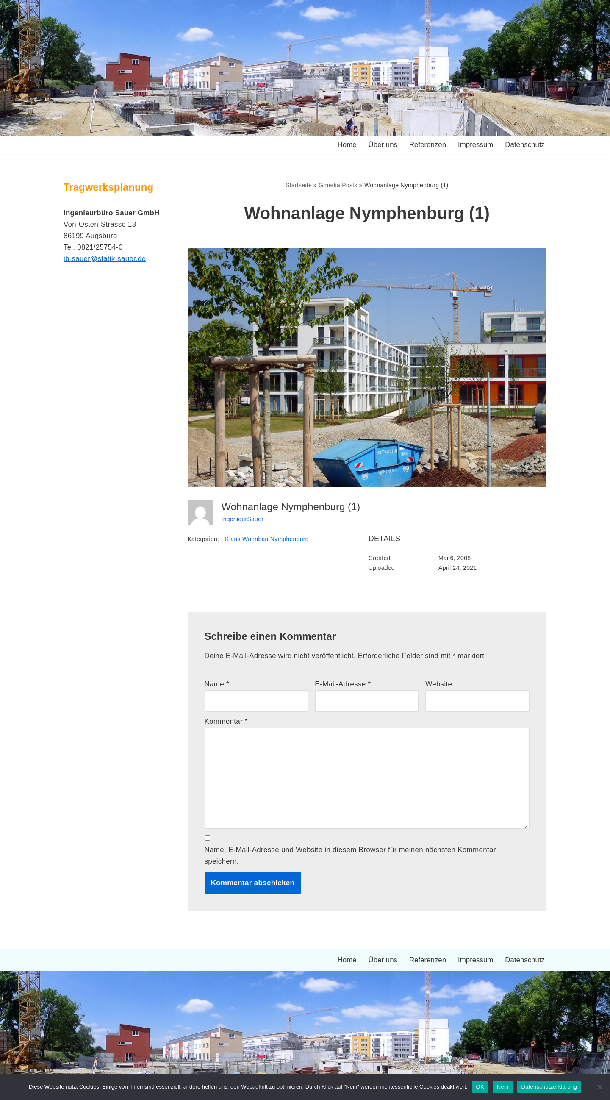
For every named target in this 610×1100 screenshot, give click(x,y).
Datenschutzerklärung (549, 1086)
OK (480, 1086)
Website (438, 685)
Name (217, 685)
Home (345, 145)
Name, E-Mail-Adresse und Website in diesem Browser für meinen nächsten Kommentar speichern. (351, 857)
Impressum (475, 145)
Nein (503, 1086)
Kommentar (226, 722)
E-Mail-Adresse (343, 685)
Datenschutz (525, 145)
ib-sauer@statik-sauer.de (105, 260)
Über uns (381, 145)
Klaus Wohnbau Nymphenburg (267, 539)
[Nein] (599, 1087)
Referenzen (427, 145)
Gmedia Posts (338, 185)
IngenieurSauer (243, 518)
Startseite (298, 185)
